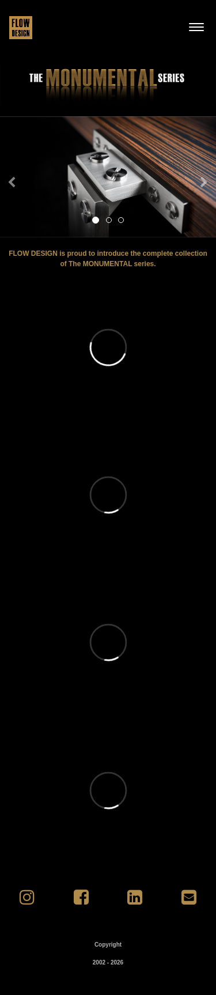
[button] (16, 177)
